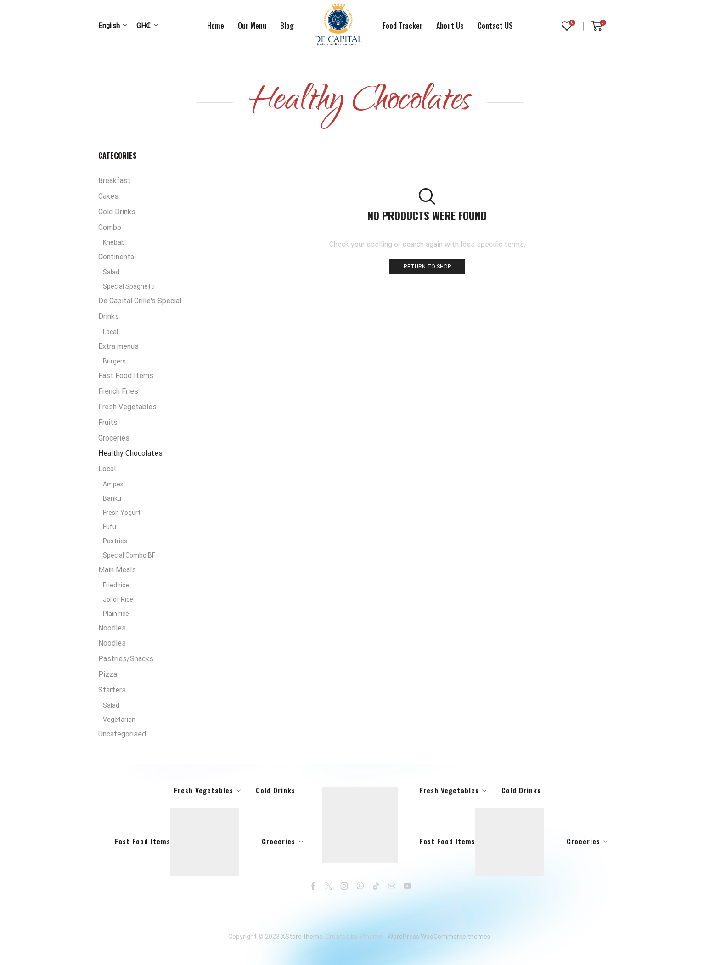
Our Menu (252, 25)
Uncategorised (122, 734)
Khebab (114, 242)
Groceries (113, 438)
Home (215, 25)
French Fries (118, 391)
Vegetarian (119, 719)
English (109, 26)
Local (110, 331)
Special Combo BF (129, 555)
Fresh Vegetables (127, 406)
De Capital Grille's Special (139, 300)
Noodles (112, 628)
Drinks (108, 316)
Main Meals (117, 569)
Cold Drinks (116, 211)
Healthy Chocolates (130, 453)
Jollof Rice (118, 599)
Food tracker (402, 25)
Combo (109, 227)
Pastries (115, 541)
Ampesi (114, 484)
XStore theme (302, 936)
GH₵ (143, 26)
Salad (111, 272)
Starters (112, 690)
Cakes (108, 196)
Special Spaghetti (129, 286)
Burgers (114, 361)
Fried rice (116, 585)
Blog (287, 25)
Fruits (108, 422)
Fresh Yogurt (122, 512)
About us (450, 25)
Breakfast (114, 180)
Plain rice (116, 613)
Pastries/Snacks (125, 658)
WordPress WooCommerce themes (439, 936)
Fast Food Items (125, 375)
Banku (112, 498)
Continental (117, 256)
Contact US (495, 25)
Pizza (107, 674)
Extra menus (118, 346)
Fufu (109, 526)
